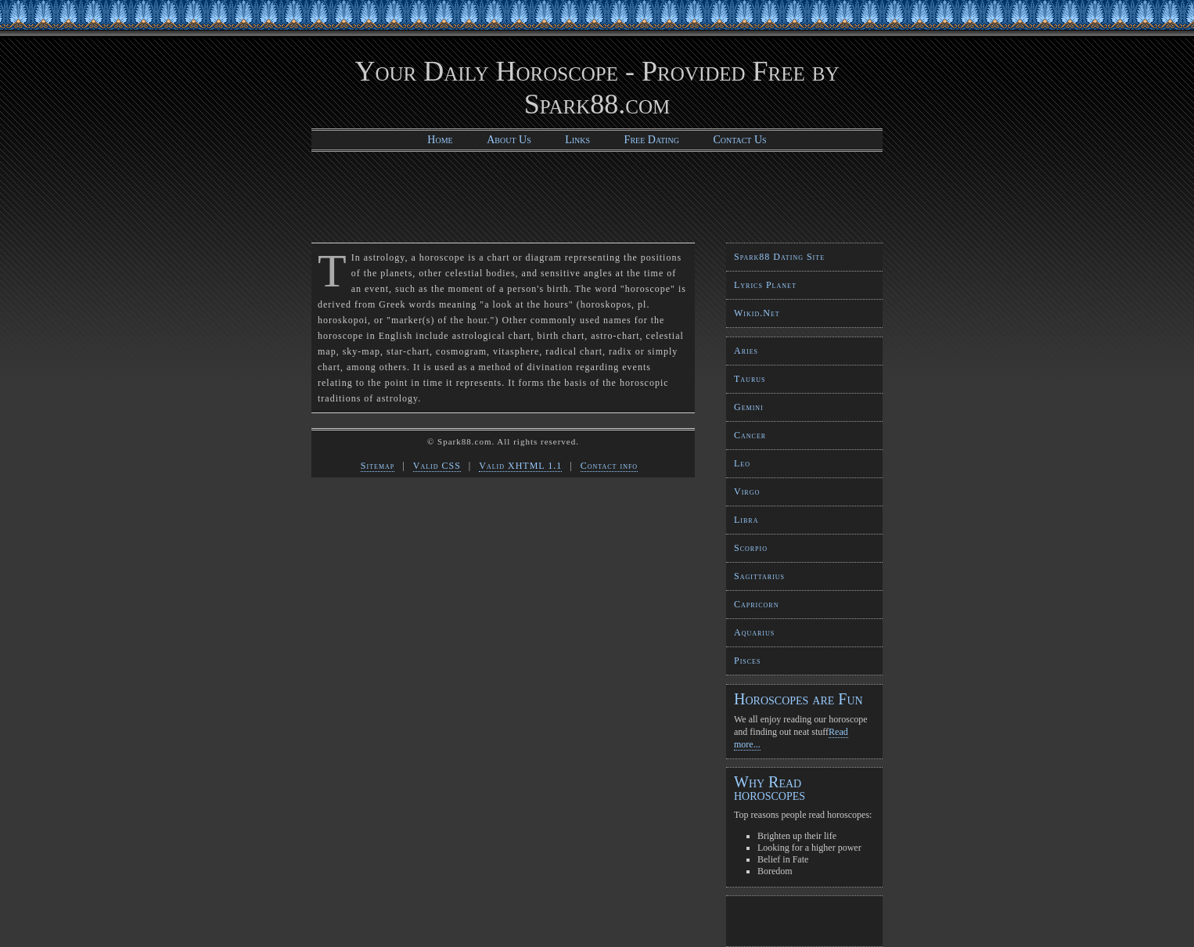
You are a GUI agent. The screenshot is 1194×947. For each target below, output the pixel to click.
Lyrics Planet (765, 284)
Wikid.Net (757, 313)
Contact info (609, 465)
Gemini (749, 406)
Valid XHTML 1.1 (520, 465)
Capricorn (756, 604)
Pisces (747, 660)
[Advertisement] (597, 195)
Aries (746, 350)
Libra (746, 519)
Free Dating (651, 140)
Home (439, 140)
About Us (509, 140)
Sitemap (377, 465)
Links (577, 140)
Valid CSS (437, 465)
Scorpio (751, 547)
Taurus (749, 378)
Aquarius (754, 632)
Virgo (747, 491)
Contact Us (739, 140)
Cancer (750, 435)
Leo (742, 463)
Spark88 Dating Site (779, 256)
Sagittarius (759, 576)
